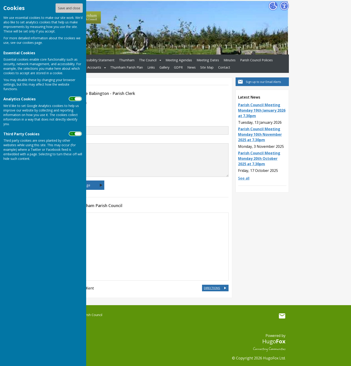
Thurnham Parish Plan (126, 67)
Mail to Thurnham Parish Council (282, 315)
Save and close (69, 8)
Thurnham (126, 60)
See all (243, 178)
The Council (147, 60)
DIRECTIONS (212, 288)
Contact (224, 67)
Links (151, 67)
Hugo (273, 341)
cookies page (32, 42)
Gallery (164, 67)
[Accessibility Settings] (284, 5)
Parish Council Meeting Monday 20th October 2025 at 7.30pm (259, 158)
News (191, 67)
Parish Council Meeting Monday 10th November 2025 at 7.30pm (260, 134)
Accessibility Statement (97, 60)
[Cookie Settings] (273, 5)
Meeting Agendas (179, 60)
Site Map (207, 67)
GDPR (178, 67)
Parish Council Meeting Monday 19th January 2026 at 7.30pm (261, 110)
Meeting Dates (208, 60)
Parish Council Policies (256, 60)
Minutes (230, 60)
